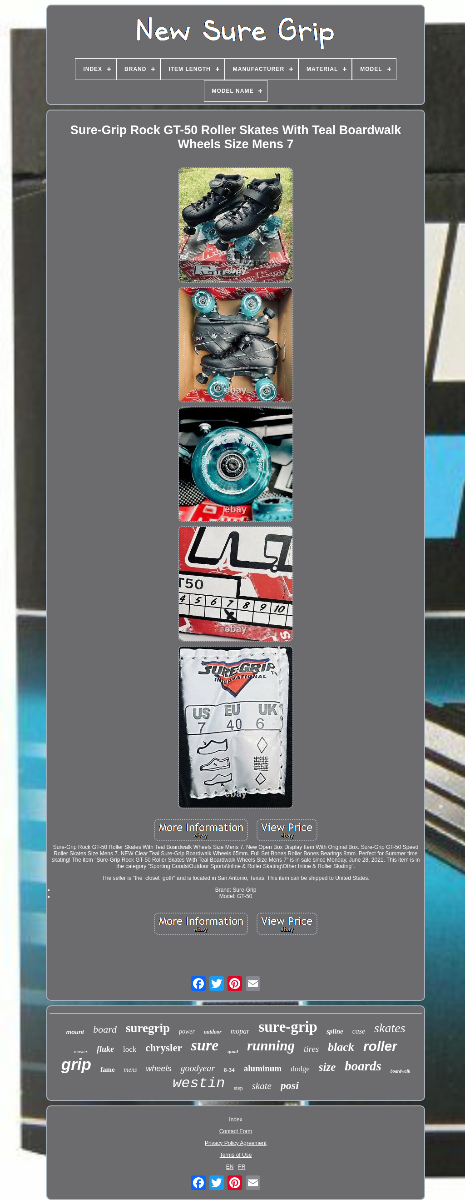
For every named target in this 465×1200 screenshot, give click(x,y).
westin (199, 1083)
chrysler (163, 1048)
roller (380, 1046)
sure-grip (287, 1027)
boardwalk (400, 1071)
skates (389, 1028)
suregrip (148, 1028)
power (187, 1031)
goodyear (197, 1068)
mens (130, 1069)
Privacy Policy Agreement (236, 1143)
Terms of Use (236, 1155)
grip (76, 1064)
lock (129, 1049)
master (81, 1051)
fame (107, 1069)
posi (290, 1085)
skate (262, 1085)
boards (363, 1066)
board (105, 1029)
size (327, 1067)
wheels (158, 1068)
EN (230, 1167)
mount (75, 1032)
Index (235, 1119)
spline (334, 1031)
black (341, 1047)
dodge (300, 1068)
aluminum (263, 1068)
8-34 (229, 1069)
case (358, 1031)
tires (311, 1049)
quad (233, 1051)
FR (241, 1167)
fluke (105, 1049)
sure (204, 1045)
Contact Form (235, 1131)
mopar (240, 1031)
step (238, 1088)
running (271, 1046)
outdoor (213, 1032)
